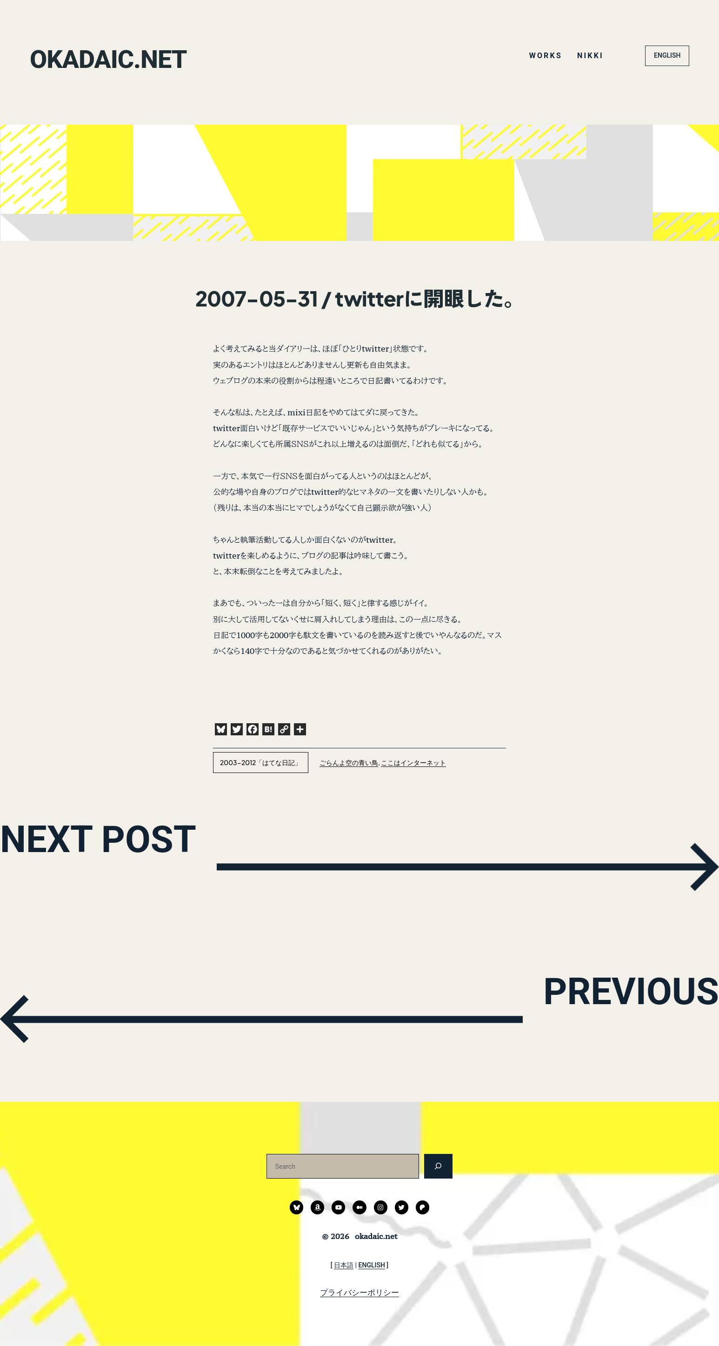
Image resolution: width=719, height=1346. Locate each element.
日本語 (343, 1265)
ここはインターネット (413, 762)
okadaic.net (143, 55)
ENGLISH (667, 55)
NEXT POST (165, 864)
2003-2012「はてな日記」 (260, 762)
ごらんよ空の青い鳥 (349, 762)
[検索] (438, 1166)
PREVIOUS (571, 1016)
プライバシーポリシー (359, 1292)
